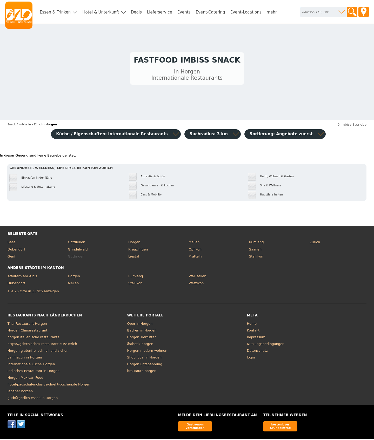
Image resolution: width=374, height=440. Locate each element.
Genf (11, 258)
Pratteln (195, 258)
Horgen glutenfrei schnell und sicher (38, 352)
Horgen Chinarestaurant (28, 332)
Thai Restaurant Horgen (27, 325)
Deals (136, 12)
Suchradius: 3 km (209, 135)
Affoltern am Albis (22, 277)
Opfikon (195, 251)
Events (183, 12)
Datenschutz (257, 352)
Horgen (134, 243)
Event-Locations (245, 12)
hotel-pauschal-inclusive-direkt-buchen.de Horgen (49, 386)
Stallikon (256, 258)
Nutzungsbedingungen (265, 345)
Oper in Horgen (140, 325)
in (19, 125)
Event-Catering (210, 12)
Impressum (256, 338)
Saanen (255, 251)
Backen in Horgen (142, 332)
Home (252, 325)
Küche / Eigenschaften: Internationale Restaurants (112, 135)
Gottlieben (76, 243)
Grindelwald (78, 251)
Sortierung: (281, 135)
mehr (272, 12)
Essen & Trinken (55, 12)
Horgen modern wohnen (147, 352)
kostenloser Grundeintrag (280, 427)
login (251, 359)
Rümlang (256, 243)
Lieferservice (159, 12)
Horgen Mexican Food (25, 379)
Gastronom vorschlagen (195, 427)
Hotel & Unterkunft (100, 12)
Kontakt (253, 332)
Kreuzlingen (138, 251)
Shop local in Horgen (144, 359)
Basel (12, 243)
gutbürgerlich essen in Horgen (33, 399)
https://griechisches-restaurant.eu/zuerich (42, 345)
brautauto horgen (141, 372)
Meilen (194, 243)
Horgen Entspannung (144, 365)
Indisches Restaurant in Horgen (33, 372)
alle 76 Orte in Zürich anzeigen (33, 292)
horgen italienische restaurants (33, 338)
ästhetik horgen (140, 345)
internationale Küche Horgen (31, 365)
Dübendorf (16, 251)
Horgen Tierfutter (141, 338)
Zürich (315, 243)
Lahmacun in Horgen (25, 359)
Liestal (133, 258)
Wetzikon (196, 284)
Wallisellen (197, 277)
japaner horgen (20, 392)
